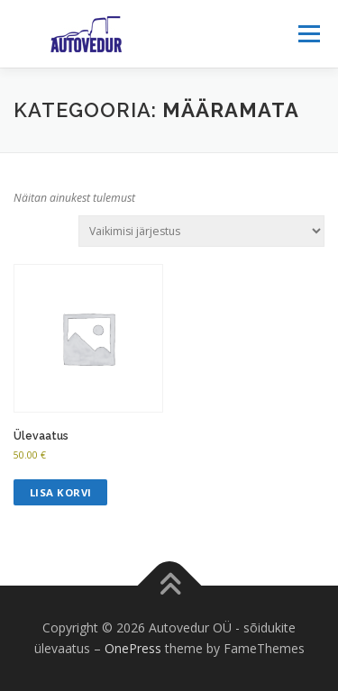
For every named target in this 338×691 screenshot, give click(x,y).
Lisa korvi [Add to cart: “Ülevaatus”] (61, 492)
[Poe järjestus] (201, 231)
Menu (308, 33)
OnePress (133, 648)
